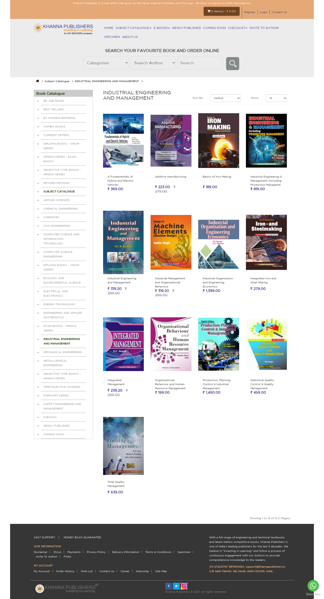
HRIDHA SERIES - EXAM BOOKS (59, 159)
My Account (42, 571)
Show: (255, 97)
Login (263, 12)
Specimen (112, 37)
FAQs (67, 556)
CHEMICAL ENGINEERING (60, 208)
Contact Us (279, 12)
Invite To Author (264, 28)
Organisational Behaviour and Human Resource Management (170, 384)
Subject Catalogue (133, 28)
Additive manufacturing (170, 176)
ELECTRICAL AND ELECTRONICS (55, 293)
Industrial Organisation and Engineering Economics (218, 282)
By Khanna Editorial (59, 117)
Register (249, 12)
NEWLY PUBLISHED (186, 28)
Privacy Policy (96, 551)
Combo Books (54, 126)
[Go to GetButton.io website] (313, 594)
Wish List (87, 571)
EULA (57, 551)
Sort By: (197, 97)
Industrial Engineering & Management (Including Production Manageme (266, 180)
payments (74, 551)
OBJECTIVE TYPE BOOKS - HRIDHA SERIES (62, 172)
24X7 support (44, 537)
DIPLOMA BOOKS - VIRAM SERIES (61, 146)
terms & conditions (158, 551)
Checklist (237, 28)
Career (125, 571)
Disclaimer (40, 551)
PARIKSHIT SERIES (56, 395)
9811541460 (236, 566)
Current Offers (56, 135)
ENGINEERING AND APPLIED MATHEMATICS (62, 315)
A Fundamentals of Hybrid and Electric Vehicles (120, 180)
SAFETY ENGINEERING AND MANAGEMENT (62, 406)
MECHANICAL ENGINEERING (62, 352)
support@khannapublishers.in (265, 566)
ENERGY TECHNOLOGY (59, 304)
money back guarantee (82, 537)
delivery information (125, 551)
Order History (65, 571)
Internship (142, 571)
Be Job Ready (54, 100)
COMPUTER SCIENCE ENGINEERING (57, 254)
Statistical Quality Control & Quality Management (262, 384)
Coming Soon (214, 28)
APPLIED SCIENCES (56, 200)
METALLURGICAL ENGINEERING (55, 363)
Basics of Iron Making (217, 176)
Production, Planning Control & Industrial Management (216, 384)
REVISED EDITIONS (56, 182)
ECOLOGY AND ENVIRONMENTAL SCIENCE (62, 280)
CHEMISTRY (51, 217)
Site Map (161, 571)
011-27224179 (218, 566)
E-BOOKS (162, 28)
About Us (130, 37)
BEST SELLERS (53, 109)
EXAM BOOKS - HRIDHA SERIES (59, 328)
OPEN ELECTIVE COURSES (61, 386)
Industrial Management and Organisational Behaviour (170, 282)
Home (108, 28)
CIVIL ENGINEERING (56, 225)
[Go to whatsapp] (313, 585)
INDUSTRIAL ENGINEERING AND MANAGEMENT (107, 81)
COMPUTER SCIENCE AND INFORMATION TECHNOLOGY (61, 239)
